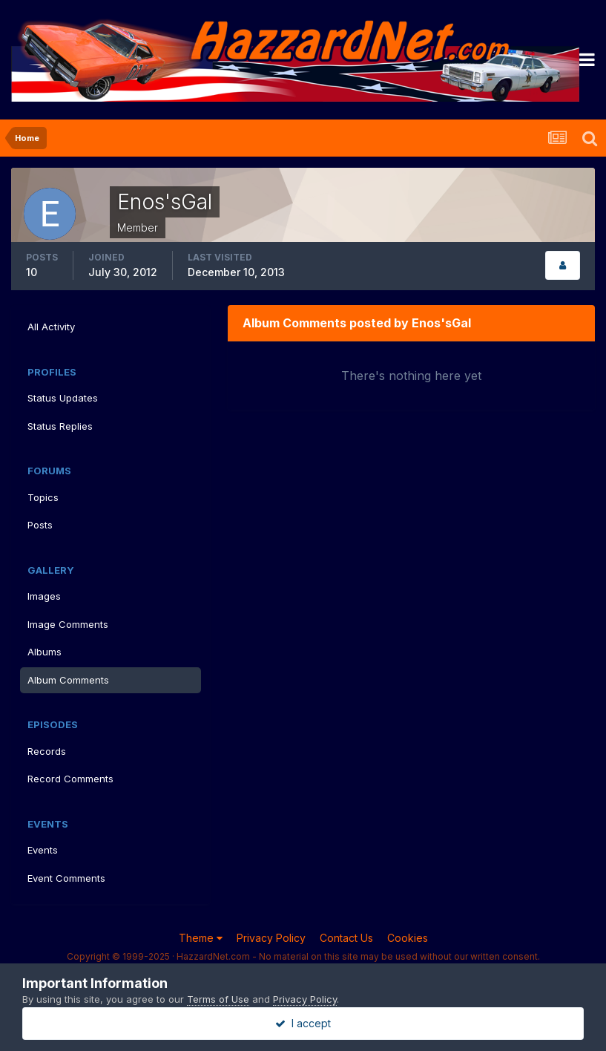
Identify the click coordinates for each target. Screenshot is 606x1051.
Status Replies (60, 426)
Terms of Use (218, 999)
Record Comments (70, 779)
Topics (43, 497)
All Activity (51, 327)
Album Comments (68, 680)
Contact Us (346, 938)
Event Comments (66, 878)
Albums (44, 652)
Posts (40, 525)
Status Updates (62, 398)
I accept (303, 1023)
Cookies (407, 938)
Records (46, 751)
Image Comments (67, 624)
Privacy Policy (271, 938)
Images (44, 596)
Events (42, 850)
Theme (201, 938)
